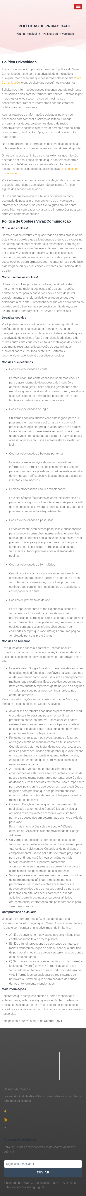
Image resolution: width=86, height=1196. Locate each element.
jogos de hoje (43, 948)
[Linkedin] (43, 1128)
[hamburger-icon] (78, 6)
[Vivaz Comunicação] (32, 1066)
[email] (43, 1164)
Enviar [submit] (43, 1172)
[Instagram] (43, 1120)
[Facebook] (43, 1111)
